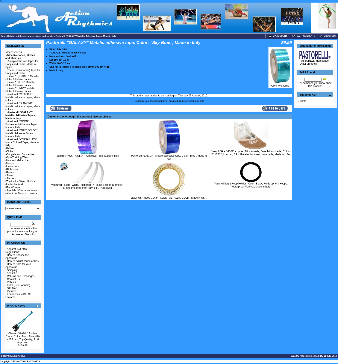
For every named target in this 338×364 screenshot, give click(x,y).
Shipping (12, 270)
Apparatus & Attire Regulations (16, 251)
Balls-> (10, 148)
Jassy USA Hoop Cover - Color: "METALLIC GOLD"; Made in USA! (169, 197)
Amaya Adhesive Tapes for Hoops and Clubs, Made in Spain (21, 64)
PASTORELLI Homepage (314, 60)
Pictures (11, 291)
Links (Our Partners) (18, 285)
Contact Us (13, 279)
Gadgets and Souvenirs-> (20, 154)
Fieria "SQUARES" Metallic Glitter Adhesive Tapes (22, 78)
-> (20, 57)
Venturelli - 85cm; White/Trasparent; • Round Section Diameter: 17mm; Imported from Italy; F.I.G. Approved (87, 186)
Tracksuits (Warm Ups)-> (20, 181)
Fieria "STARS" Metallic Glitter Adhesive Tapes (20, 84)
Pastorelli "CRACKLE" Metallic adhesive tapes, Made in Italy (22, 97)
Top (3, 36)
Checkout (327, 36)
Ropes (10, 172)
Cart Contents (303, 36)
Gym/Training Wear (17, 157)
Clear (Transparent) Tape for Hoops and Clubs (22, 72)
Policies (11, 282)
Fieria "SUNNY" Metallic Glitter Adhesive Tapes (20, 90)
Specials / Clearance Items (21, 190)
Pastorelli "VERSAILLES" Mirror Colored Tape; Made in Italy (22, 142)
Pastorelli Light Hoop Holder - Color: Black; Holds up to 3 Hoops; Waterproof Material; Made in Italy (251, 185)
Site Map (12, 288)
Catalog (11, 36)
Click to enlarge (280, 84)
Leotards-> (12, 166)
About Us (12, 273)
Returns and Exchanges (21, 276)
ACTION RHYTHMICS (29, 361)
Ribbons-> (12, 169)
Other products (308, 63)
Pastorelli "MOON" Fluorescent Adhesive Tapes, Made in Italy (21, 124)
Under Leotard (14, 184)
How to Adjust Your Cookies (23, 261)
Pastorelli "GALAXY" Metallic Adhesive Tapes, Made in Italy (86, 36)
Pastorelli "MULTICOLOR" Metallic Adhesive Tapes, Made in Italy (21, 133)
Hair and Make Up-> (17, 160)
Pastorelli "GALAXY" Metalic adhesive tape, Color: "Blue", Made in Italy (169, 157)
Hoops (10, 163)
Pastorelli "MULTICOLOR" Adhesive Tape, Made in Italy (87, 155)
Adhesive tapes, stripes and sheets (35, 36)
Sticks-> (10, 178)
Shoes (10, 175)
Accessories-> (14, 52)
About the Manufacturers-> (21, 193)
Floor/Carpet (13, 187)
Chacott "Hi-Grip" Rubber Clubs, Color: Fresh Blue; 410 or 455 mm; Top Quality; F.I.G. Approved (23, 338)
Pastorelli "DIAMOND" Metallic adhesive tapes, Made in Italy (22, 106)
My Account (277, 36)
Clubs (9, 151)
